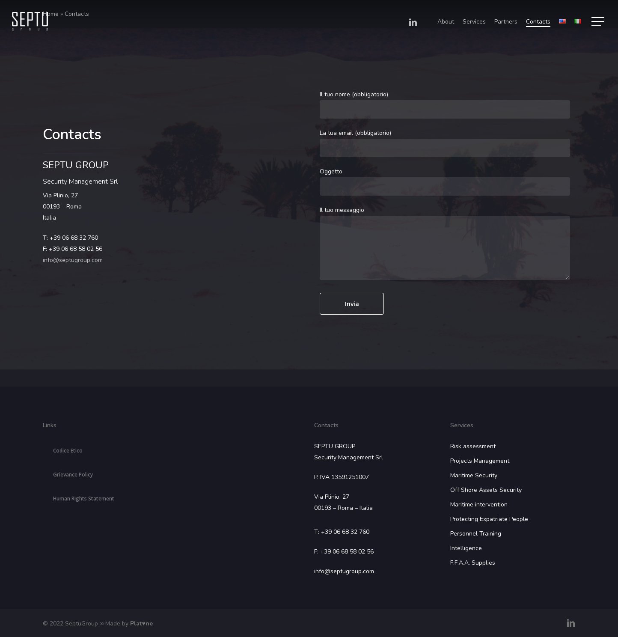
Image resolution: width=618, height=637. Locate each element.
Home (51, 14)
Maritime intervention (479, 504)
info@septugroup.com (73, 260)
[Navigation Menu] (598, 21)
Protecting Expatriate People (489, 519)
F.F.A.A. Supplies (472, 563)
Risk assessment (473, 446)
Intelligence (466, 548)
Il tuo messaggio (445, 245)
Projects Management (479, 461)
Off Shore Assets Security (486, 490)
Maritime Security (473, 475)
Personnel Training (475, 534)
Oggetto (445, 181)
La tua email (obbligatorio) (445, 143)
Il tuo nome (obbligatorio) (445, 104)
